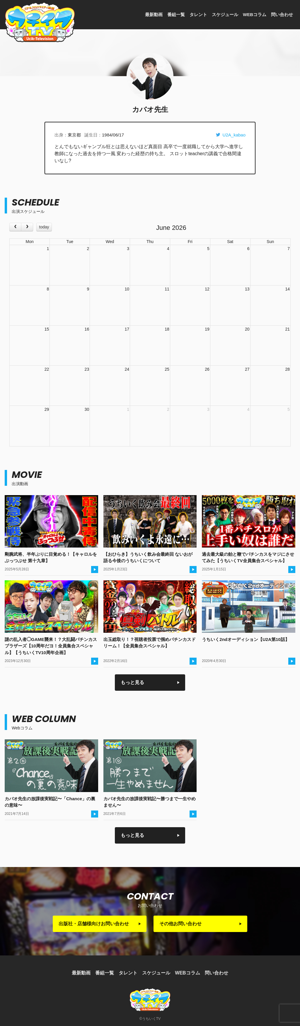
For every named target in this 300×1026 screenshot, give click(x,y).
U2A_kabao (231, 134)
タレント (198, 14)
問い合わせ (282, 14)
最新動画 (154, 14)
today (44, 227)
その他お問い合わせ (180, 923)
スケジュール (225, 14)
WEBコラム (254, 14)
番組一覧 (176, 14)
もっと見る (132, 682)
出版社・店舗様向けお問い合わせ (94, 923)
